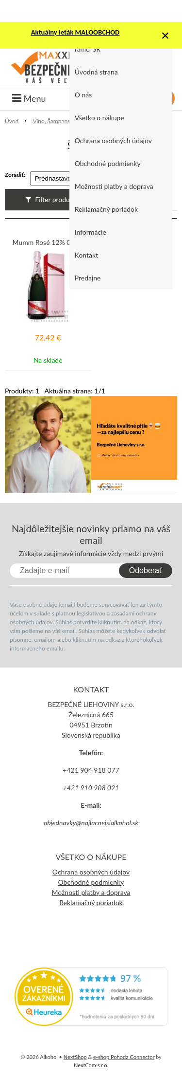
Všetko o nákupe (99, 117)
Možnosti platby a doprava (114, 186)
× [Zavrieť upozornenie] (165, 35)
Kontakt (87, 255)
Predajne (88, 278)
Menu (29, 98)
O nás (83, 95)
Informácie (90, 232)
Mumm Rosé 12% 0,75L (48, 242)
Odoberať (145, 570)
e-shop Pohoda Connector (123, 1057)
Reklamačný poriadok (106, 209)
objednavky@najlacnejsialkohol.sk (91, 823)
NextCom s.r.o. (91, 1065)
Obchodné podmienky (108, 163)
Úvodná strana (96, 72)
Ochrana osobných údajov (113, 140)
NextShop (75, 1057)
